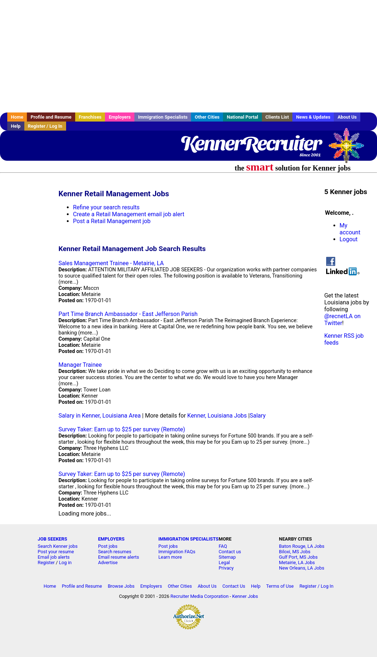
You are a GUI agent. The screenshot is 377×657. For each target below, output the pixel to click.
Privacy (226, 568)
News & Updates (313, 117)
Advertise (108, 562)
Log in (65, 562)
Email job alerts (54, 557)
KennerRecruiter (251, 143)
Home (17, 117)
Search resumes (114, 551)
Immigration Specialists (162, 117)
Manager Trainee (80, 364)
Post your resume (56, 551)
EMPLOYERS (111, 539)
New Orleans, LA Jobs (301, 568)
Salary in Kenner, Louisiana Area (99, 415)
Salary (257, 415)
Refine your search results (106, 207)
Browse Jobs (121, 586)
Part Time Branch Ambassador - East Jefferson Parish (128, 314)
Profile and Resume (51, 117)
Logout (349, 239)
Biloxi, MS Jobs (295, 551)
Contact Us (233, 586)
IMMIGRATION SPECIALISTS (188, 539)
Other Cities (207, 117)
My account (350, 229)
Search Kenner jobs (58, 546)
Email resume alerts (118, 557)
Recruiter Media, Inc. (349, 149)
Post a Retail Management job (111, 221)
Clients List (277, 117)
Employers (120, 117)
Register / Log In (45, 126)
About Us (347, 117)
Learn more (170, 557)
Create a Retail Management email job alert (129, 214)
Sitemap (227, 557)
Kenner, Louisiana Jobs (217, 415)
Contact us (230, 551)
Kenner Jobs (245, 596)
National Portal (242, 117)
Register (46, 562)
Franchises (90, 117)
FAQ (223, 546)
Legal (224, 562)
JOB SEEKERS (52, 539)
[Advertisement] (188, 56)
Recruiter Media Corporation (199, 596)
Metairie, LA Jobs (297, 562)
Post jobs (107, 546)
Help (16, 126)
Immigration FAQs (176, 551)
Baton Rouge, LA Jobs (301, 546)
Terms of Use (280, 586)
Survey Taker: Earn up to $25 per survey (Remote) (121, 429)
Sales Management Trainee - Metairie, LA (111, 263)
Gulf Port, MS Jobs (298, 557)
